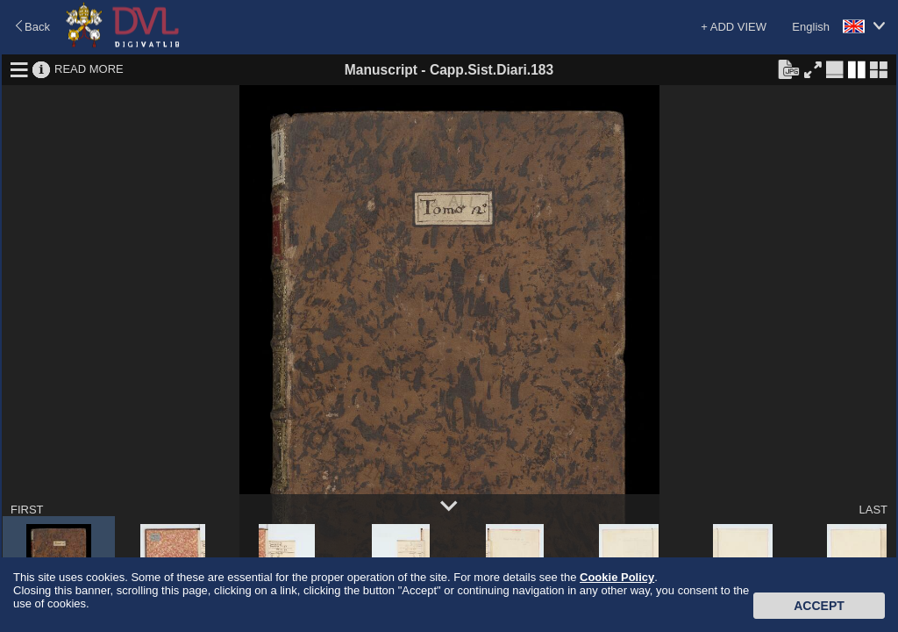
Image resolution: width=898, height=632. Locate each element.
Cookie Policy (617, 577)
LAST (873, 509)
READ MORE (89, 68)
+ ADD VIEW (733, 26)
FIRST (27, 509)
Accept (819, 606)
